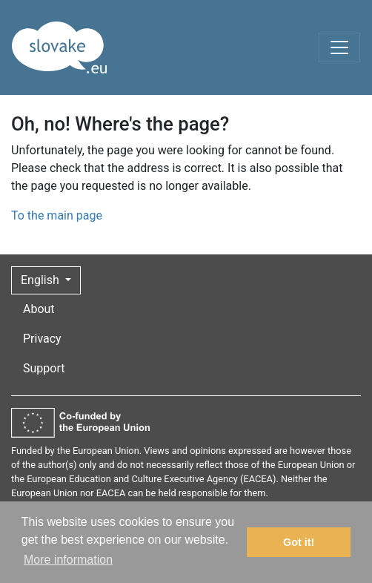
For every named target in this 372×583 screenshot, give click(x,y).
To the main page (56, 215)
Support (43, 368)
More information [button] (68, 559)
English (41, 280)
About (39, 309)
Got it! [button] (298, 542)
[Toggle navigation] (339, 47)
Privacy (42, 339)
